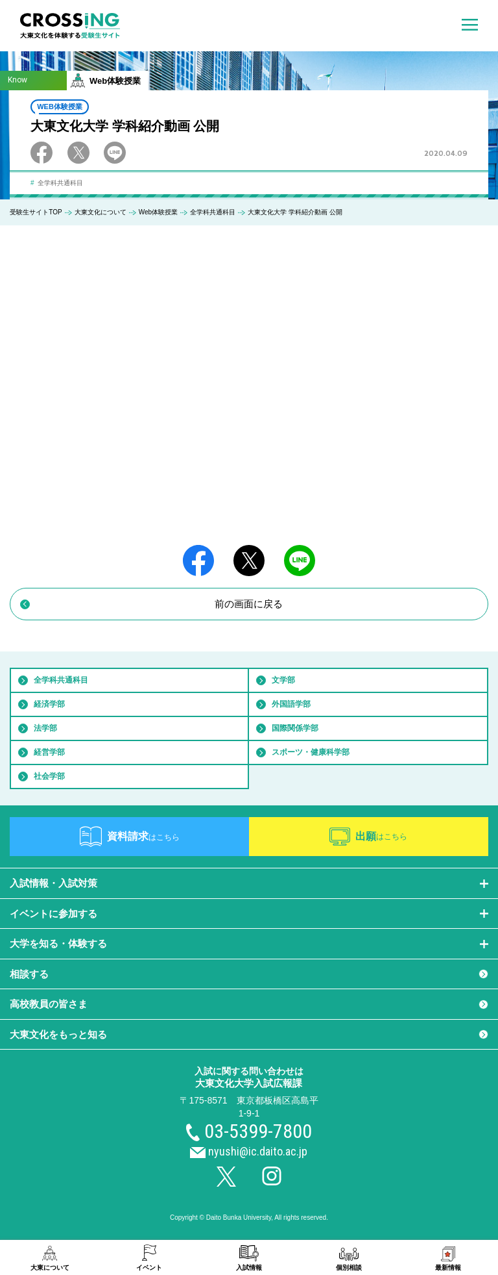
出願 (381, 836)
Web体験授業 (158, 212)
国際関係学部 (295, 728)
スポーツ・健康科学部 (311, 752)
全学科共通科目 (212, 212)
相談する (29, 973)
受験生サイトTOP (36, 212)
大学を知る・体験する (58, 943)
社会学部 (49, 776)
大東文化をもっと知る (58, 1034)
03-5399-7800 (258, 1131)
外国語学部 (291, 704)
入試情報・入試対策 (53, 883)
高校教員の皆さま (49, 1003)
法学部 (45, 728)
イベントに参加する (53, 913)
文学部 (283, 680)
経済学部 (49, 704)
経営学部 (49, 752)
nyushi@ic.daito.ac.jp (257, 1151)
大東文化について (100, 212)
